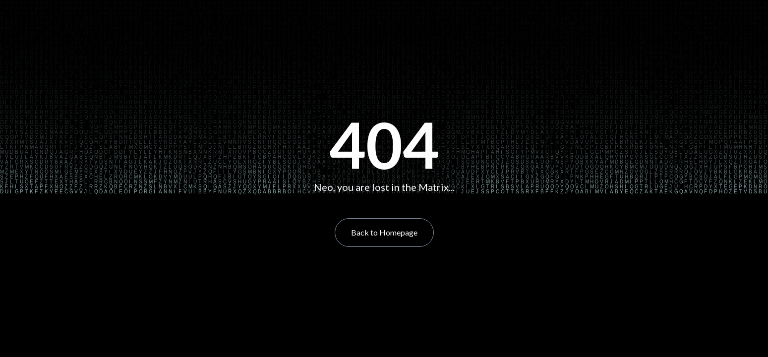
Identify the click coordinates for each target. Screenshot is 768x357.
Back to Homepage (384, 232)
